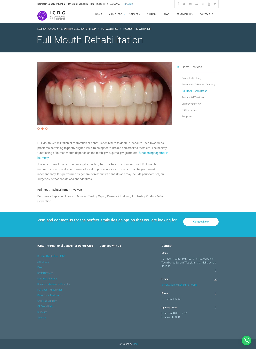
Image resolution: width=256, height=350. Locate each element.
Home (98, 14)
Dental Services (45, 274)
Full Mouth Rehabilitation (194, 91)
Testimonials (185, 14)
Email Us (128, 4)
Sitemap (41, 318)
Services (134, 14)
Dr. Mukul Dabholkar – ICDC (51, 257)
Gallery (151, 14)
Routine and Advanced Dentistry (198, 84)
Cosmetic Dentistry (191, 78)
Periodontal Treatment (193, 97)
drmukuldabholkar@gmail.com (179, 285)
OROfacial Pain (189, 110)
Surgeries (187, 116)
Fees (39, 268)
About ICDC (115, 14)
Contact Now (201, 222)
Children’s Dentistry (191, 103)
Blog (166, 14)
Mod (135, 345)
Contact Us (206, 14)
